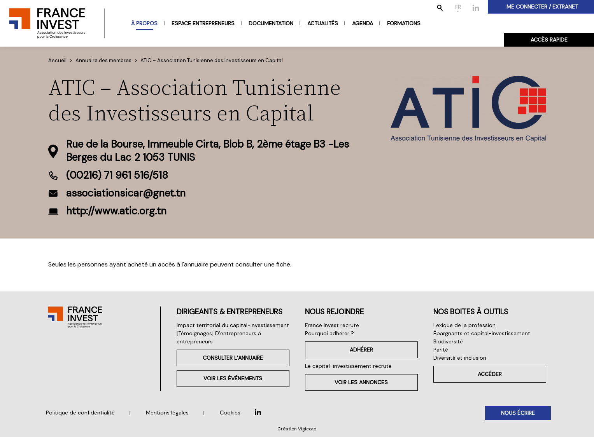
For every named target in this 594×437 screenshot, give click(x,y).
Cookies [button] (230, 412)
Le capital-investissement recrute (348, 365)
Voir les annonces (361, 382)
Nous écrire (518, 412)
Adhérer (361, 349)
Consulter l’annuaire (233, 357)
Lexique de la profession (464, 325)
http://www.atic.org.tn (116, 211)
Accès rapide (549, 39)
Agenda (362, 23)
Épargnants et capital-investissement (481, 333)
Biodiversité (448, 341)
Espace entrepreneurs (203, 23)
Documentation (271, 23)
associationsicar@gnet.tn (126, 193)
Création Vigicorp (297, 429)
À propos (144, 23)
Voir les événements (232, 378)
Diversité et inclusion (459, 357)
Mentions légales (167, 412)
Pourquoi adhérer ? (329, 333)
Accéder (490, 374)
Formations (404, 23)
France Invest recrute (332, 325)
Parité (440, 349)
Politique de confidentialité (80, 412)
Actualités (322, 23)
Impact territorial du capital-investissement (233, 325)
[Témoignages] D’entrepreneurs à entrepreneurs (219, 337)
